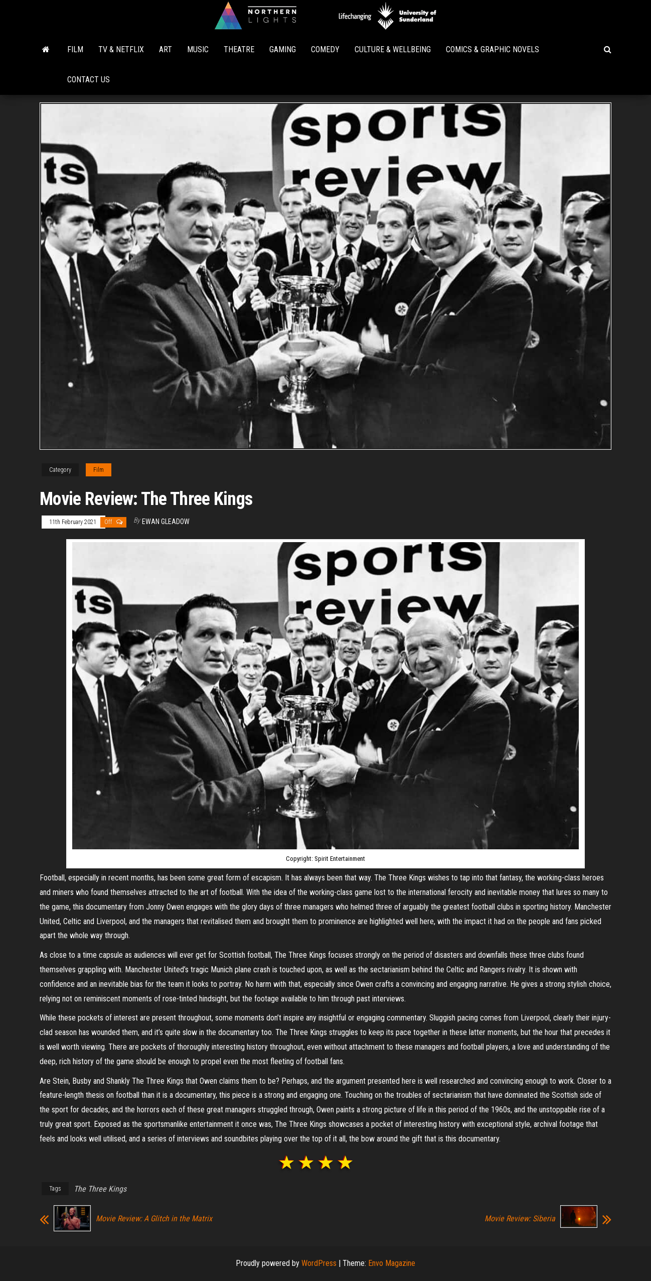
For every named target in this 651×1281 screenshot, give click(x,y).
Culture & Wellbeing (393, 49)
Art (165, 49)
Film (75, 49)
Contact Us (88, 79)
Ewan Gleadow (166, 522)
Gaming (282, 49)
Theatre (239, 49)
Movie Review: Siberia (519, 1218)
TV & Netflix (121, 49)
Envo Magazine (391, 1263)
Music (198, 49)
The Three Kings (100, 1189)
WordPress (319, 1263)
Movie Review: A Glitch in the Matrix (154, 1218)
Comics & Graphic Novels (492, 49)
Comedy (325, 49)
